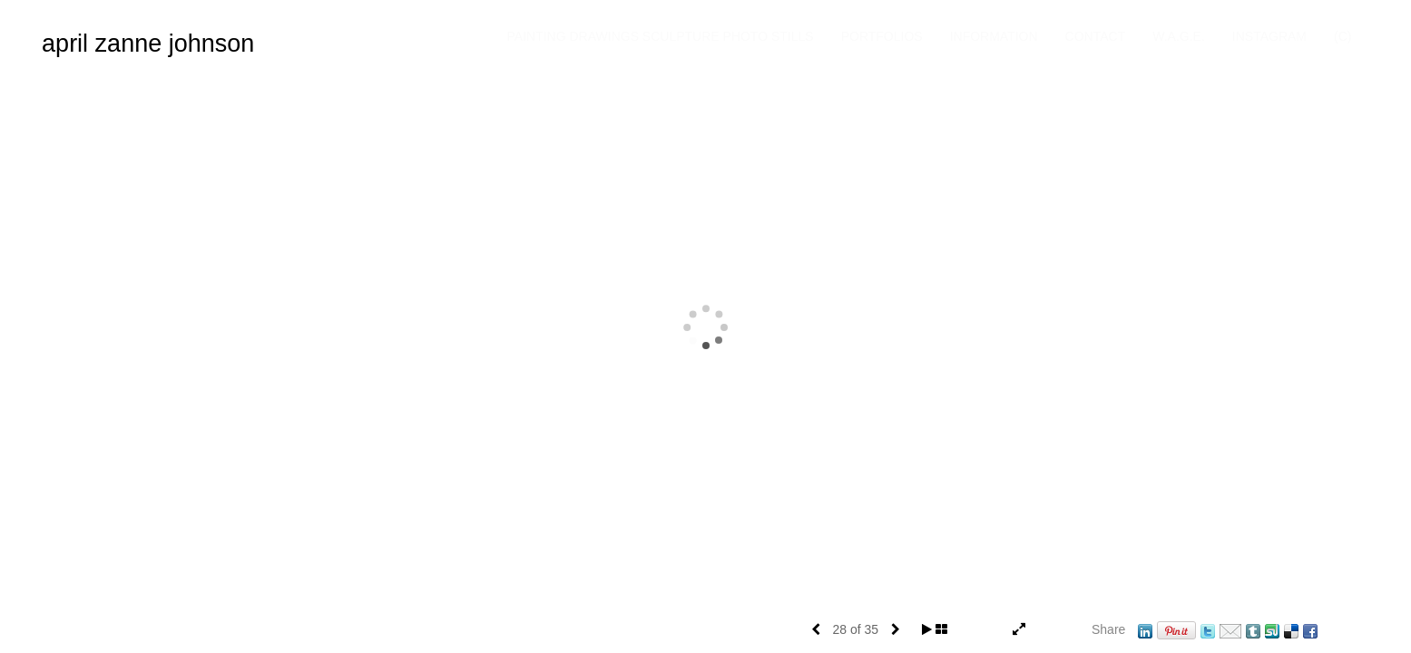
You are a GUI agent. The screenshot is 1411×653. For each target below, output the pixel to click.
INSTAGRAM (1283, 51)
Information (1008, 51)
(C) (1356, 51)
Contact (1109, 51)
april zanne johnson (148, 43)
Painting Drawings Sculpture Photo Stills (674, 51)
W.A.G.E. (1192, 51)
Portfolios (895, 51)
